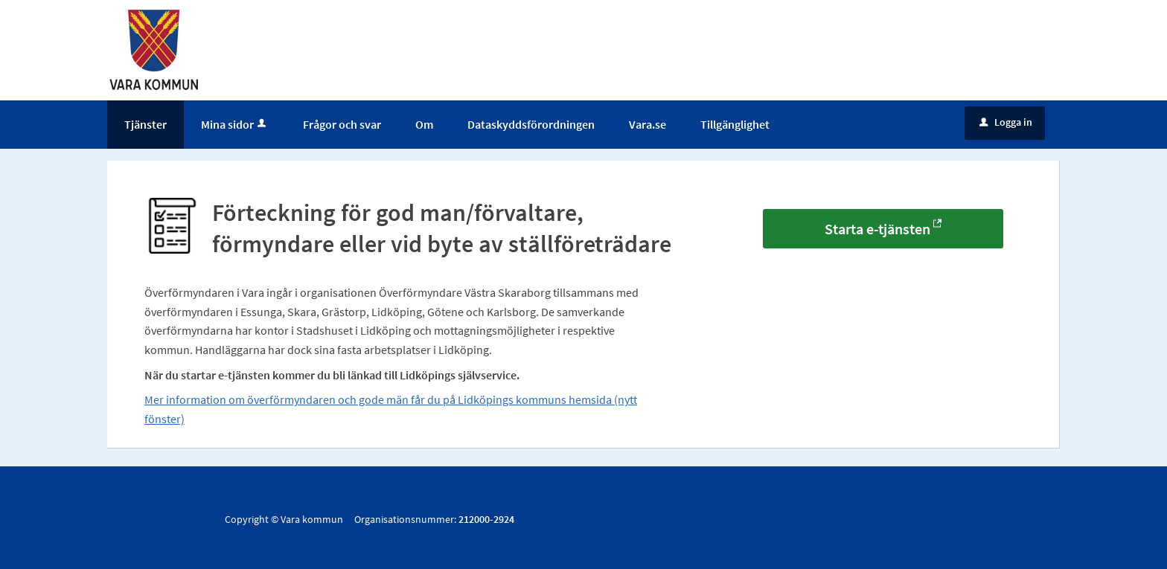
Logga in (1005, 122)
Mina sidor (235, 124)
